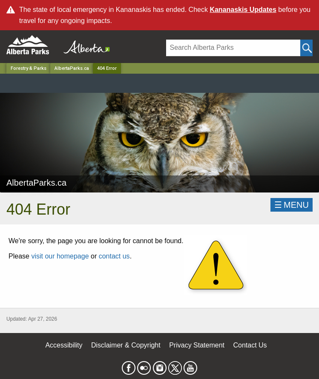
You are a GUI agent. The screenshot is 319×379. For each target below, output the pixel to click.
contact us (114, 256)
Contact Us (250, 345)
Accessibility (63, 345)
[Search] (233, 48)
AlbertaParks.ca (72, 68)
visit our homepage (60, 256)
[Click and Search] (306, 48)
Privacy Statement (196, 345)
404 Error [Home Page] (107, 68)
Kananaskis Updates (243, 9)
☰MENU (291, 205)
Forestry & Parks (28, 68)
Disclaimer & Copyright (126, 345)
